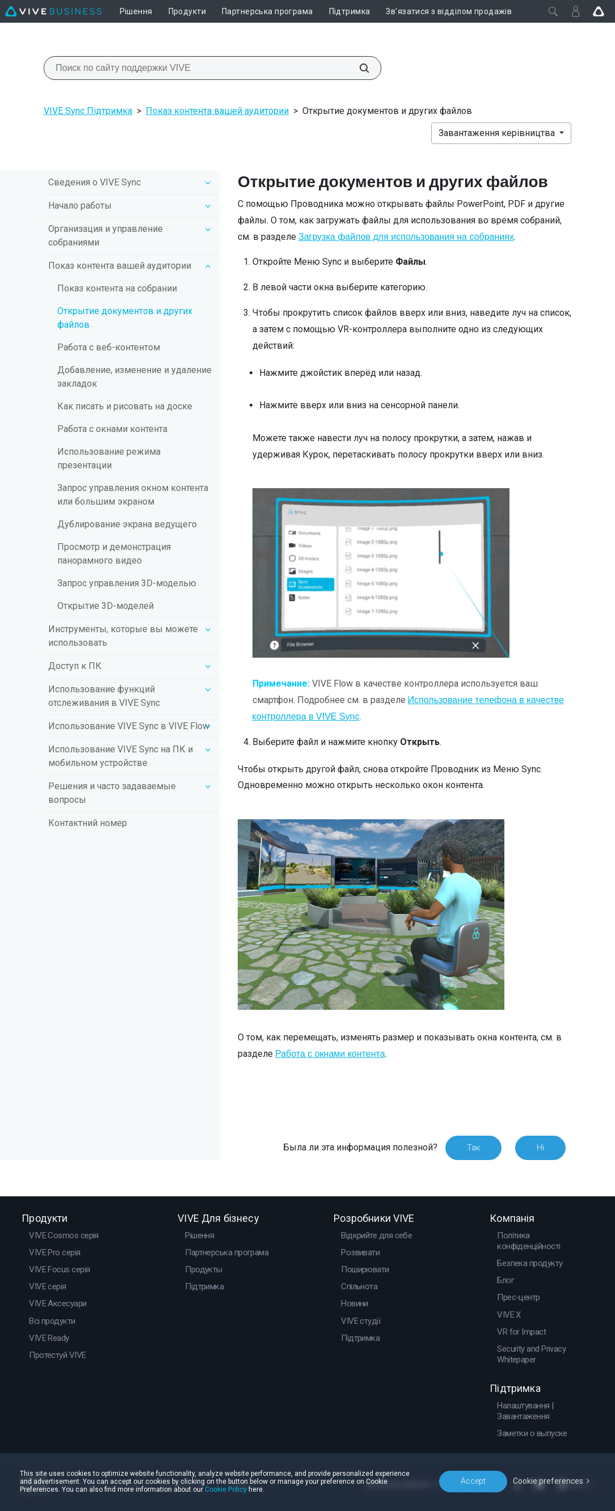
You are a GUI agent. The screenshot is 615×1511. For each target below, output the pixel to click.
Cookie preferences (548, 1480)
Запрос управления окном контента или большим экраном (132, 494)
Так (473, 1147)
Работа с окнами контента (112, 429)
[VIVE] (53, 11)
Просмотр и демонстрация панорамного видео (114, 553)
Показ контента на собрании (117, 288)
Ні (540, 1147)
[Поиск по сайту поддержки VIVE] (358, 68)
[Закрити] (553, 11)
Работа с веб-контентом (108, 347)
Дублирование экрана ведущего (127, 524)
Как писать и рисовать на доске (124, 406)
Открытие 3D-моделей (105, 605)
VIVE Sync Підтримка (88, 110)
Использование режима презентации (109, 458)
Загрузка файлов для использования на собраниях (406, 237)
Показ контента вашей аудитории (217, 110)
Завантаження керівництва (498, 133)
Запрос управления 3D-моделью (126, 583)
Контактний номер (87, 823)
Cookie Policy (226, 1489)
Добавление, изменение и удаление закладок (134, 377)
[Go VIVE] (598, 11)
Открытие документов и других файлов (124, 318)
